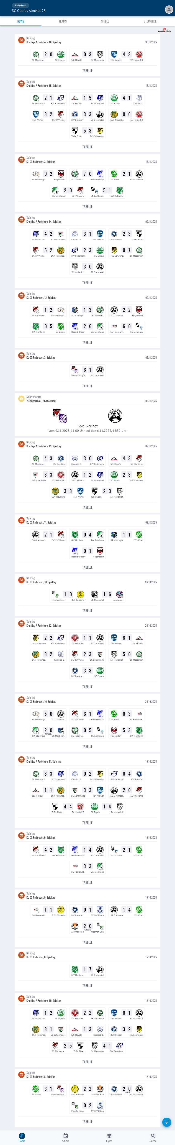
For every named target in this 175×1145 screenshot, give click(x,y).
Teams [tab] (63, 21)
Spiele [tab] (105, 21)
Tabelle (87, 70)
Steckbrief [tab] (151, 21)
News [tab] (20, 21)
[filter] (166, 1122)
